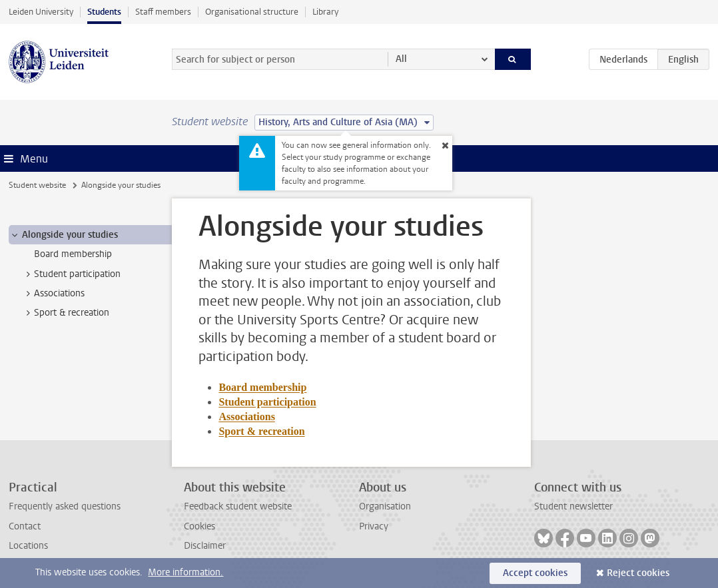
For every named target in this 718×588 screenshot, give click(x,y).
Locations (28, 545)
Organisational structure (251, 11)
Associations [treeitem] (53, 293)
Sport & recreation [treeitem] (65, 313)
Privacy (373, 526)
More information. (185, 572)
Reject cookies (638, 573)
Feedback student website (238, 506)
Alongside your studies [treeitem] (63, 235)
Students (104, 11)
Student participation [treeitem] (71, 274)
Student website (37, 185)
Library (325, 11)
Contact (25, 526)
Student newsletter (573, 506)
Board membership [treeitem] (73, 254)
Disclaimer (205, 545)
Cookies (199, 526)
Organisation (385, 506)
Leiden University (41, 11)
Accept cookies (535, 573)
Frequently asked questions (65, 506)
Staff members (163, 11)
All (401, 59)
